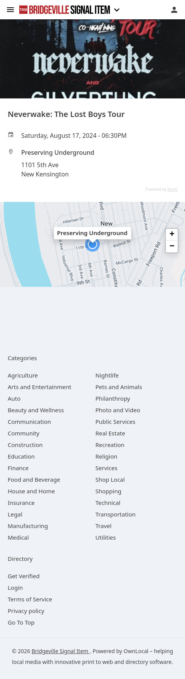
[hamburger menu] (10, 9)
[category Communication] (29, 421)
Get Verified (24, 576)
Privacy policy (26, 611)
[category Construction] (25, 445)
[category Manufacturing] (28, 526)
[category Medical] (18, 537)
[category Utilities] (106, 537)
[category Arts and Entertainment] (39, 387)
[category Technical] (108, 502)
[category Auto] (14, 398)
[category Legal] (15, 514)
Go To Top (21, 622)
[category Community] (23, 433)
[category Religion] (107, 456)
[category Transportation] (116, 514)
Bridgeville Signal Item (61, 651)
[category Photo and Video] (118, 410)
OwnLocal (136, 651)
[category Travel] (104, 526)
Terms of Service (30, 599)
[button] (92, 244)
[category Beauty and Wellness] (36, 410)
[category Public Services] (116, 421)
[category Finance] (18, 468)
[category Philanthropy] (113, 398)
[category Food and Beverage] (34, 479)
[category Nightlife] (107, 375)
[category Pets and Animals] (119, 387)
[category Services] (107, 468)
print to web (97, 661)
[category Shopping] (108, 491)
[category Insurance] (21, 502)
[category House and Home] (31, 491)
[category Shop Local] (110, 479)
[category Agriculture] (23, 375)
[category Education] (21, 456)
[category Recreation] (110, 445)
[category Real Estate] (110, 433)
